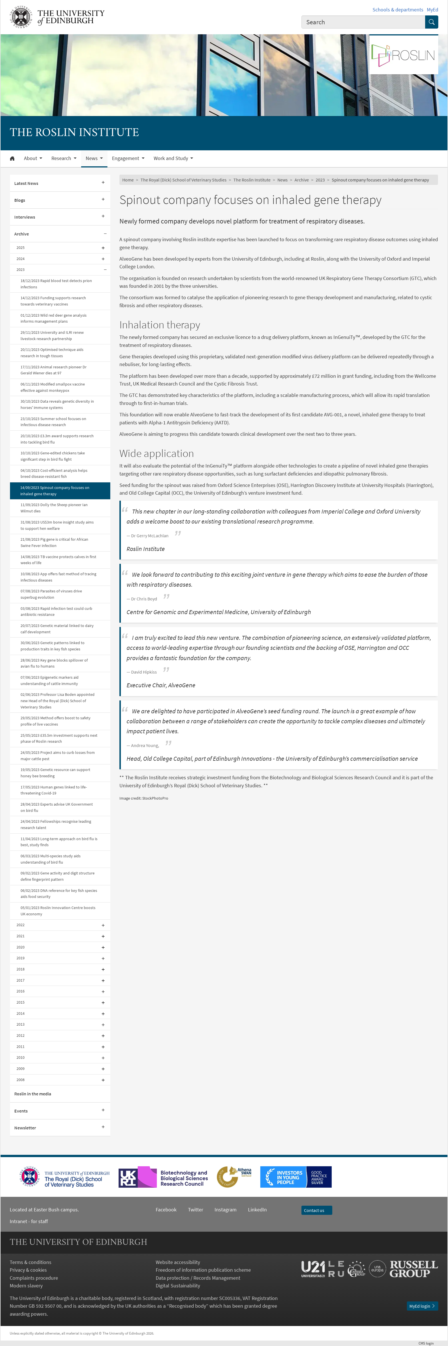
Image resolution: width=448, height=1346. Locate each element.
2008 (21, 1079)
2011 (21, 1046)
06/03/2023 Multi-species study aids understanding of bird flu (51, 859)
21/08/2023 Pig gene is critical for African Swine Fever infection (54, 542)
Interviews (24, 217)
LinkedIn (252, 1209)
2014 (21, 1013)
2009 (21, 1068)
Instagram (226, 1209)
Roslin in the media (32, 1094)
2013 (21, 1024)
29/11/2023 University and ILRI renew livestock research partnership (52, 335)
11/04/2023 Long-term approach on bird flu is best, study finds (59, 842)
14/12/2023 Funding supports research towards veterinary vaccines (53, 301)
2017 (21, 980)
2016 (21, 991)
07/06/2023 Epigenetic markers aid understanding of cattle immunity (50, 680)
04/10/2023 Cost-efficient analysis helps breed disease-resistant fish (54, 473)
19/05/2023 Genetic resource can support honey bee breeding (55, 772)
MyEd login (422, 1306)
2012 (21, 1035)
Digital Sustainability (178, 1285)
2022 (21, 924)
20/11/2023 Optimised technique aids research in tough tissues (52, 352)
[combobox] (363, 22)
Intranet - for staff (29, 1221)
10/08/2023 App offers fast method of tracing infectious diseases (58, 577)
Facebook (166, 1209)
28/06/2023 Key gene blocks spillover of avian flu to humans (54, 663)
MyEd (432, 9)
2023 (21, 269)
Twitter (195, 1209)
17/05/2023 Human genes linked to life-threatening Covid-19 (54, 790)
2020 (21, 947)
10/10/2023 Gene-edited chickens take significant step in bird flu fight (53, 456)
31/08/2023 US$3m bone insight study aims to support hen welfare (57, 525)
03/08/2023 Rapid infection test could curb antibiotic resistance (56, 611)
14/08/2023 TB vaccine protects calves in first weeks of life (58, 560)
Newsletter (25, 1128)
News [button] (92, 158)
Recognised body (187, 1306)
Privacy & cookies (28, 1270)
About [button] (31, 158)
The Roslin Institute (252, 180)
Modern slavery (26, 1285)
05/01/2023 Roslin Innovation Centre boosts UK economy (58, 910)
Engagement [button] (126, 158)
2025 (21, 247)
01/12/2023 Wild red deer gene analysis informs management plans (54, 318)
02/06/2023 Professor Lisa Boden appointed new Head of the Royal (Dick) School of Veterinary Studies (58, 700)
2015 (21, 1002)
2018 (21, 969)
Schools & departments (398, 9)
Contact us (317, 1210)
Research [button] (61, 158)
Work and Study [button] (171, 158)
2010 (21, 1057)
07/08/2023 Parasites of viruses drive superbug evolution (51, 594)
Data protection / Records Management (198, 1278)
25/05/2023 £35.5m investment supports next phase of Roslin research (59, 738)
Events (21, 1111)
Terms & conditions (30, 1262)
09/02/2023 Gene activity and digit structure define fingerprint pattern (58, 876)
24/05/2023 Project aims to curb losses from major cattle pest (58, 755)
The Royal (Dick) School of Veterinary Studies (184, 180)
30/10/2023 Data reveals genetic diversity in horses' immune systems (57, 404)
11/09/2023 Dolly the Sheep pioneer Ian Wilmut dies (54, 508)
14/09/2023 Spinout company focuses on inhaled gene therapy (54, 490)
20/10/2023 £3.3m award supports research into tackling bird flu (57, 439)
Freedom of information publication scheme (203, 1270)
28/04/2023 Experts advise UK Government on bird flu (57, 807)
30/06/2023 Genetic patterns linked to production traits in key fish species (53, 646)
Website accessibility (178, 1262)
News (282, 180)
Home (128, 180)
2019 (21, 957)
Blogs (19, 200)
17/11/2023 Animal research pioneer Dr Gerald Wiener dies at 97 (54, 370)
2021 (21, 935)
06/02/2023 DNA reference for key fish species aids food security (59, 893)
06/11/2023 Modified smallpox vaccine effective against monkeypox (53, 387)
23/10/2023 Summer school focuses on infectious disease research (53, 422)
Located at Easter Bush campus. (44, 1209)
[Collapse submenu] (105, 233)
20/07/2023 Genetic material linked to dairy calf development (57, 628)
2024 (21, 258)
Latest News (26, 183)
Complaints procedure (34, 1278)
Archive (21, 234)
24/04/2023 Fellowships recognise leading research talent (56, 824)
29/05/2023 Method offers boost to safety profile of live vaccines (56, 721)
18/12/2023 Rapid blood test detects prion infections (56, 283)
